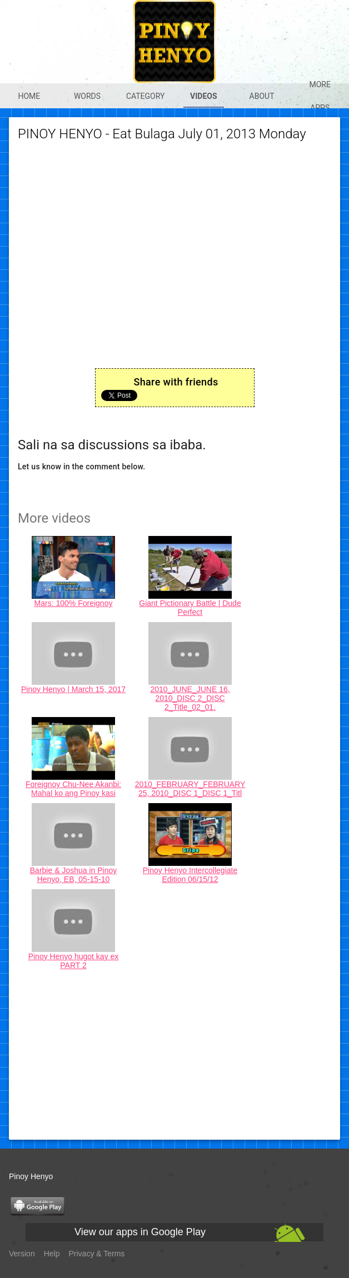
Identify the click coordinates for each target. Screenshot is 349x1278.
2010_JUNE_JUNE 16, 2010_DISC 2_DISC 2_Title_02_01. (190, 698)
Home (29, 96)
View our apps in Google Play (140, 1231)
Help (52, 1253)
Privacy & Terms (97, 1253)
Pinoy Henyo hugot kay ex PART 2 (73, 961)
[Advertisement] (174, 1053)
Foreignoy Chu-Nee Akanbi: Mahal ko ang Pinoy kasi (73, 789)
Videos (203, 96)
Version (22, 1253)
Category (145, 96)
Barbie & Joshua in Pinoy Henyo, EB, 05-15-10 (73, 875)
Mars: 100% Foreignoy (73, 603)
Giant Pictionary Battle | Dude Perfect (190, 608)
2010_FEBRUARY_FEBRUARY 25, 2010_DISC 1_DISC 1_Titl (190, 789)
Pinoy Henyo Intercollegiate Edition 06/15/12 (190, 875)
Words (87, 96)
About (262, 96)
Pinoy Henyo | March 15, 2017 (73, 689)
